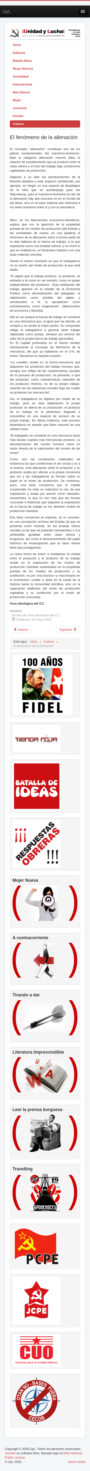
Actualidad (21, 76)
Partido (18, 116)
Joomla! (10, 1453)
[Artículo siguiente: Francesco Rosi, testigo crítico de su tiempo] (68, 629)
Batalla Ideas (22, 60)
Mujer (17, 100)
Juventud (20, 108)
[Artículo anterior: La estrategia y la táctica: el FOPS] (21, 629)
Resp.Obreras (23, 68)
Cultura (18, 124)
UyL (6, 11)
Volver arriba (76, 1462)
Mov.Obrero (21, 92)
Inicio (17, 45)
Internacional (22, 84)
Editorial (19, 53)
